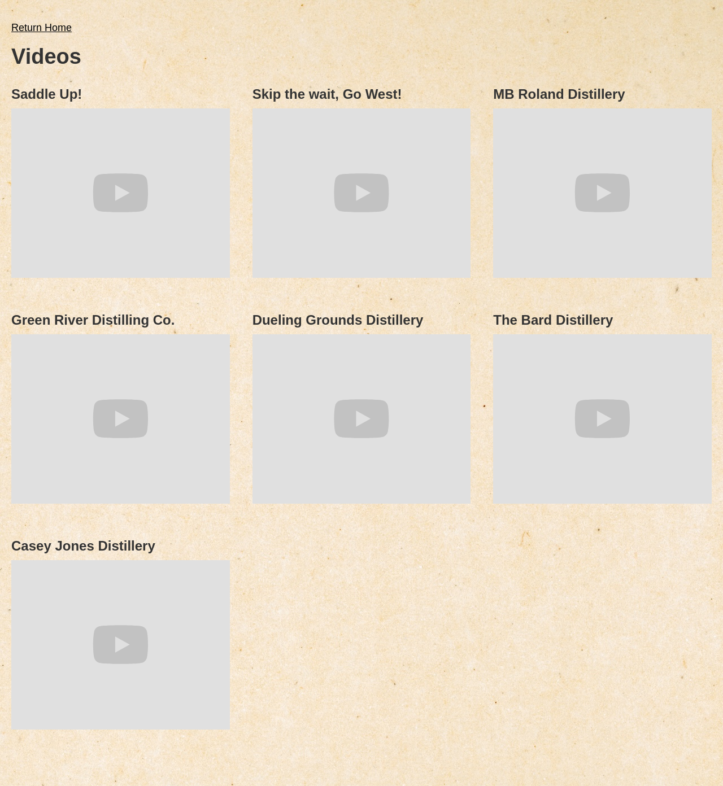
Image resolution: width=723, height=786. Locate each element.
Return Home (41, 28)
